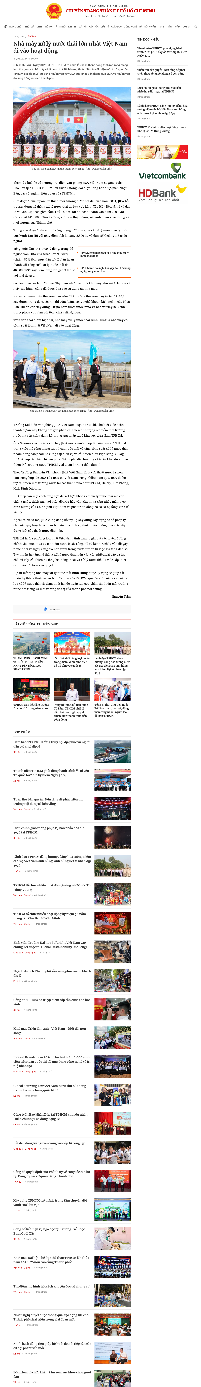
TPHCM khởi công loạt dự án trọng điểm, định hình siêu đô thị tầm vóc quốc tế (72, 662)
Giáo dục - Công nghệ (124, 26)
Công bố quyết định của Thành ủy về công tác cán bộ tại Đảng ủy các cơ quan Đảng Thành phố (51, 1174)
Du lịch (187, 26)
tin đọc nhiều (148, 39)
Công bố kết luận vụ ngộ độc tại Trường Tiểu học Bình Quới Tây (49, 1231)
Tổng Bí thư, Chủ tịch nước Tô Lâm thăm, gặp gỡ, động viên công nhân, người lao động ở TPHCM (111, 710)
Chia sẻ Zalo (52, 609)
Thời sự (29, 26)
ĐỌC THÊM (21, 732)
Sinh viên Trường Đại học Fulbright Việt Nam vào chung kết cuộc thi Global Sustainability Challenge (50, 945)
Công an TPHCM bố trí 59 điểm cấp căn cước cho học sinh (51, 1002)
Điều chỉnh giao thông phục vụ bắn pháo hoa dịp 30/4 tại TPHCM (48, 830)
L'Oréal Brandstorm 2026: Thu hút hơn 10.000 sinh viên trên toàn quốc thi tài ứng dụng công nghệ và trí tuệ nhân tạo (51, 1061)
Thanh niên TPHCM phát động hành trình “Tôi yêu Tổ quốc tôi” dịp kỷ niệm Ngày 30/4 (51, 773)
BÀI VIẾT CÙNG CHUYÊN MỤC (35, 624)
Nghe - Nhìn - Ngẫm (169, 26)
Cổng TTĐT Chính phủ (96, 16)
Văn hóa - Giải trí (99, 26)
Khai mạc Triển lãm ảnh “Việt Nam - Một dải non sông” (49, 1031)
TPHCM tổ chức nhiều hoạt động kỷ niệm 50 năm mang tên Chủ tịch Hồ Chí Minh (49, 916)
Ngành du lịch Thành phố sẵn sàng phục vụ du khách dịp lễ (52, 973)
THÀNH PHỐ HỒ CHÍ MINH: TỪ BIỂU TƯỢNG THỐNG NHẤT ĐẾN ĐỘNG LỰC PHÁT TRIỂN (31, 664)
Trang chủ (18, 36)
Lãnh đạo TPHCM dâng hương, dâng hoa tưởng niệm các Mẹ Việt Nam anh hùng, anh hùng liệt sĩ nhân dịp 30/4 (112, 666)
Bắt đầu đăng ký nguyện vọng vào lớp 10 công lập (49, 1143)
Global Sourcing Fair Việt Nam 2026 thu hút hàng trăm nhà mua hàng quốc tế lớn (49, 1088)
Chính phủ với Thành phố (51, 26)
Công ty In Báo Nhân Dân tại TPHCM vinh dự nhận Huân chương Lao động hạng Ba (50, 1117)
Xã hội (82, 26)
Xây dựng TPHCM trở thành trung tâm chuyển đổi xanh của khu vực (50, 1203)
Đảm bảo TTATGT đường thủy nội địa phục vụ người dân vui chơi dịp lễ (51, 744)
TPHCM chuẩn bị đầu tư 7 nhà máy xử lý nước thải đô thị (104, 254)
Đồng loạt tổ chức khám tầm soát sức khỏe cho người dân (52, 1374)
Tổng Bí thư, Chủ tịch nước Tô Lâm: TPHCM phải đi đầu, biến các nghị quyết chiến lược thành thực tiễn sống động (71, 712)
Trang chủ (12, 26)
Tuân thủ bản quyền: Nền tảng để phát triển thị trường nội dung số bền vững (48, 801)
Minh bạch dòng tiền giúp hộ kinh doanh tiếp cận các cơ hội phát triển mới (52, 1346)
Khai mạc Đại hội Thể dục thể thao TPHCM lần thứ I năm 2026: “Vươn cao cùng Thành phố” (51, 1260)
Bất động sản (147, 26)
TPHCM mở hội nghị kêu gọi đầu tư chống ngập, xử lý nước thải (105, 270)
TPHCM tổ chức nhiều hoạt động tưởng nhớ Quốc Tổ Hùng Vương (51, 887)
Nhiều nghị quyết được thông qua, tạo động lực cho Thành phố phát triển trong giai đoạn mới (50, 1317)
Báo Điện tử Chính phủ (124, 16)
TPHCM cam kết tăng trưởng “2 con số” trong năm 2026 (31, 706)
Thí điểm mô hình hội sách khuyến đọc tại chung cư (51, 1286)
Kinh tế (72, 26)
